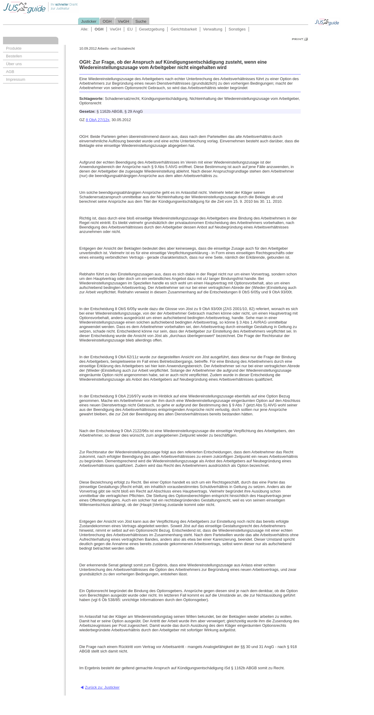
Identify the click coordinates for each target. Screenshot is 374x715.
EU (130, 29)
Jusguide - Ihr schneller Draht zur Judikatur (60, 7)
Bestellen (14, 56)
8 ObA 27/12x (98, 120)
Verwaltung (212, 29)
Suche (140, 21)
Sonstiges (237, 29)
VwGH (123, 21)
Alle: (84, 29)
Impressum (15, 79)
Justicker (88, 21)
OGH (107, 21)
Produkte (14, 48)
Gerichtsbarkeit (184, 29)
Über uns (14, 64)
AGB (10, 71)
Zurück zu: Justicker (102, 687)
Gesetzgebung (152, 29)
